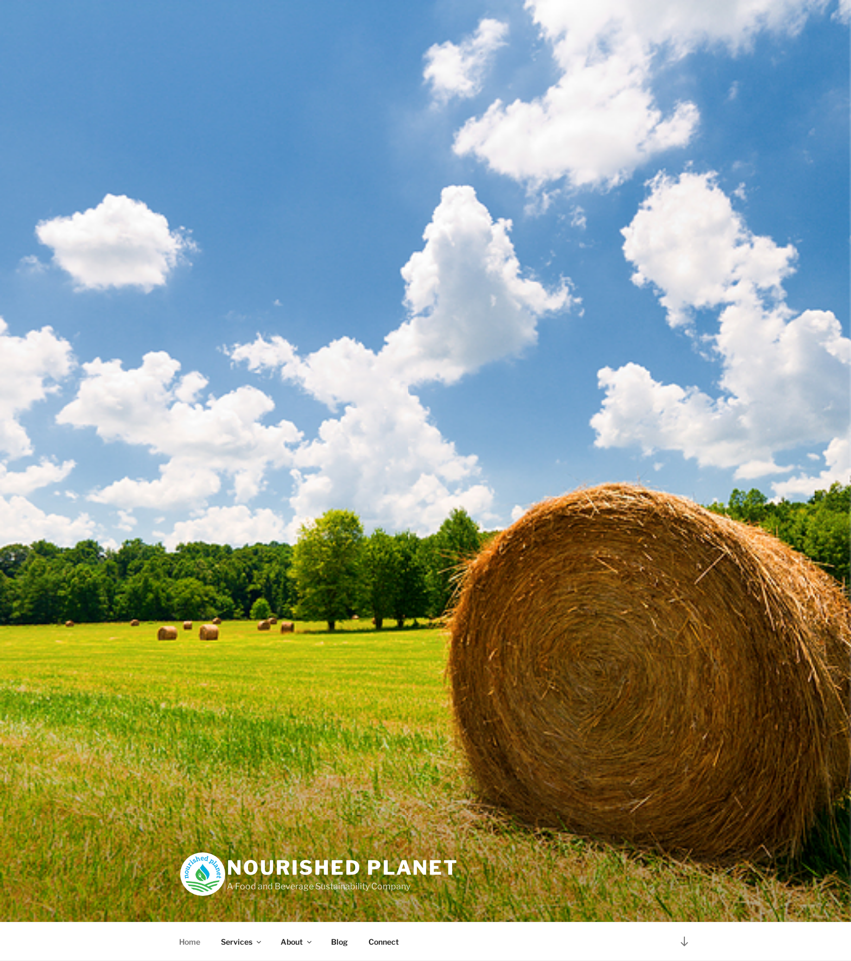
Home (189, 941)
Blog (339, 941)
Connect (384, 941)
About (297, 941)
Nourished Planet (343, 868)
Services (242, 941)
